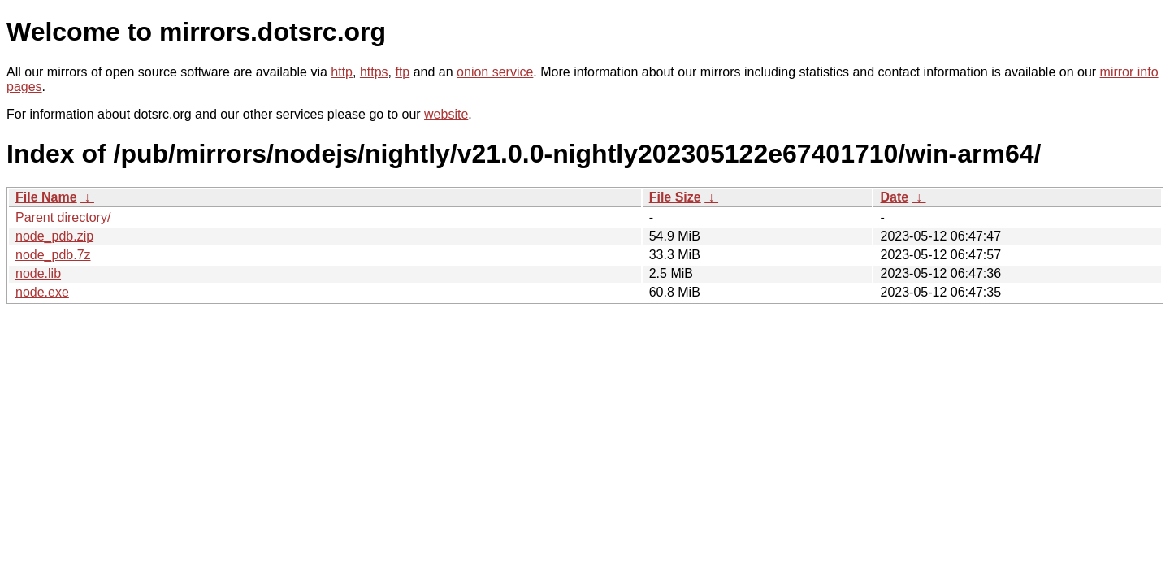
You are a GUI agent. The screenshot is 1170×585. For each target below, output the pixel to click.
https (374, 72)
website (446, 114)
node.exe (42, 292)
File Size (675, 197)
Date (894, 197)
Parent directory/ (62, 217)
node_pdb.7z (53, 255)
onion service (495, 72)
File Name (46, 197)
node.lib (38, 273)
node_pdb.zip (54, 236)
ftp (402, 72)
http (342, 72)
